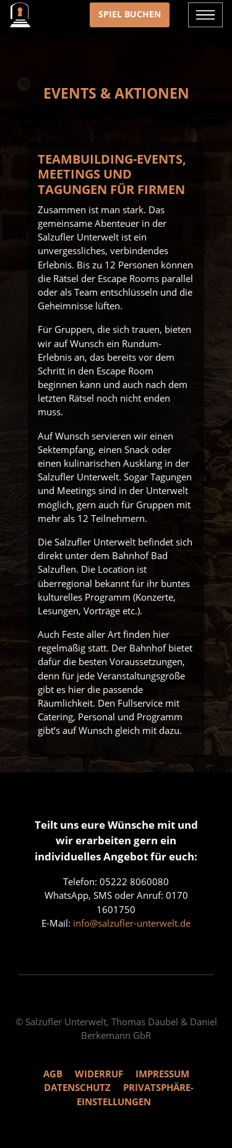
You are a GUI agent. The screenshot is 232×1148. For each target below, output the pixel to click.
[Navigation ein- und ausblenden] (205, 14)
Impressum (162, 1073)
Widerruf (99, 1073)
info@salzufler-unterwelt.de (132, 923)
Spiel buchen (129, 14)
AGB (52, 1073)
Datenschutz (77, 1087)
